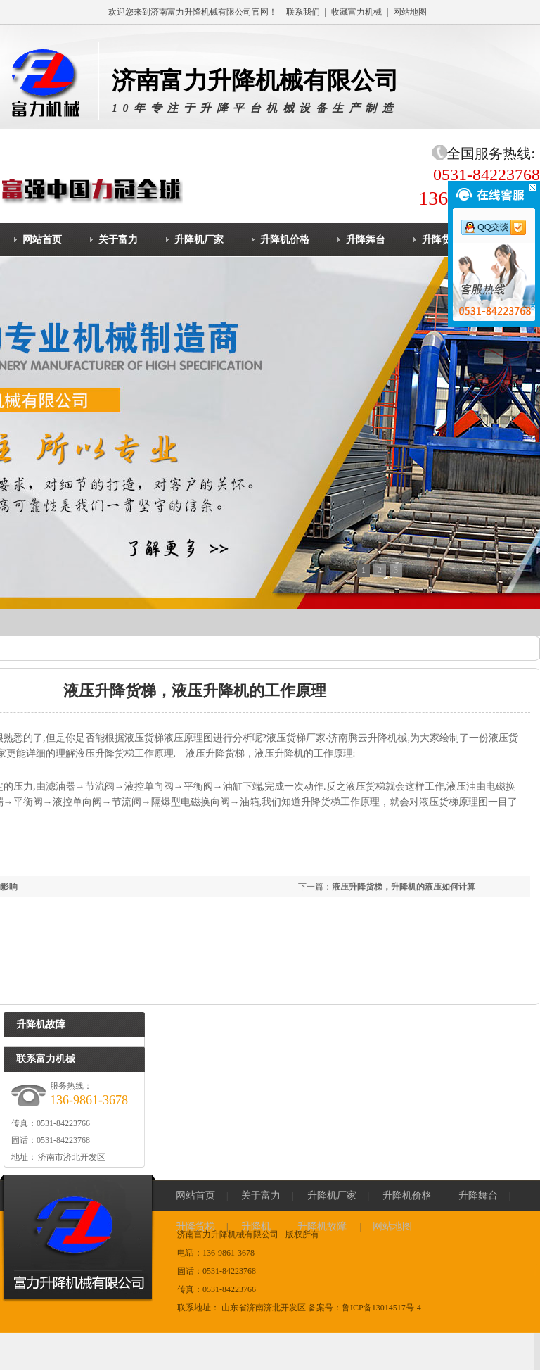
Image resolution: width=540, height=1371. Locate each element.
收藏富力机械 (356, 12)
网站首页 (195, 1195)
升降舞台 (478, 1195)
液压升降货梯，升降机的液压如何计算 (403, 887)
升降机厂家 (331, 1195)
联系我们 (303, 12)
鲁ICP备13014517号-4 (381, 1308)
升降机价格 (407, 1195)
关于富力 (261, 1195)
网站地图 (410, 12)
